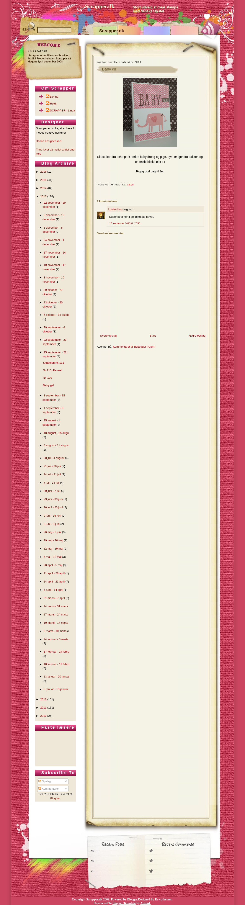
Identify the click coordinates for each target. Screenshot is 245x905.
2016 (43, 171)
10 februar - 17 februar (58, 664)
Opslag (44, 781)
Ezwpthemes (164, 899)
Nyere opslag (108, 335)
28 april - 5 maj (53, 565)
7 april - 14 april (53, 589)
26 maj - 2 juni (52, 532)
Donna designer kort (48, 141)
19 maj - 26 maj (53, 540)
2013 (43, 196)
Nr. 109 (47, 377)
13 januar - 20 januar (57, 676)
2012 (43, 699)
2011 (43, 707)
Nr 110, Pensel (52, 370)
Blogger (55, 798)
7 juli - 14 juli (51, 482)
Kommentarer (48, 788)
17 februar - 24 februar (58, 651)
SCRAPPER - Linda (62, 110)
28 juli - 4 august (54, 458)
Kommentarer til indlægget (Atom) (134, 346)
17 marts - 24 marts (56, 614)
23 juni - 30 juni (53, 499)
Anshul (145, 903)
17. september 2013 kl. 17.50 (124, 223)
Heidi (53, 103)
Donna (54, 96)
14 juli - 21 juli (52, 474)
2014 (43, 188)
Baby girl (110, 69)
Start (153, 335)
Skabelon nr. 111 (53, 362)
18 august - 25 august (57, 433)
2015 (43, 180)
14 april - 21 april (54, 581)
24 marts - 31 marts (56, 606)
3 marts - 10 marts (55, 631)
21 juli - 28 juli (52, 466)
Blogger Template (124, 903)
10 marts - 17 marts (56, 622)
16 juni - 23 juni (53, 507)
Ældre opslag (197, 335)
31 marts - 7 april (54, 598)
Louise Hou (115, 209)
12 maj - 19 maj (53, 548)
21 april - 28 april (54, 573)
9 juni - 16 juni (52, 515)
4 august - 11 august (56, 445)
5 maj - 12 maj (52, 556)
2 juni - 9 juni (52, 523)
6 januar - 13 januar (56, 689)
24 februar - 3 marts (56, 639)
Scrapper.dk (100, 6)
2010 (43, 715)
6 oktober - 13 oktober (57, 314)
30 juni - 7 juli (52, 491)
